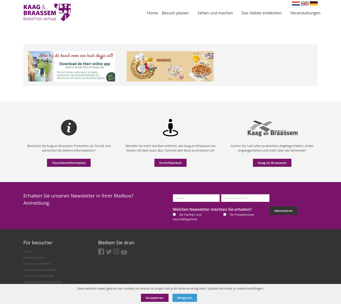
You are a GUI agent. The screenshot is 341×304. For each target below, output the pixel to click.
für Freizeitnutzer (242, 215)
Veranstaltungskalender (40, 270)
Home (27, 251)
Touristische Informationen (42, 282)
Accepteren (155, 298)
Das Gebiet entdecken (39, 276)
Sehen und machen (37, 264)
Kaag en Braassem (272, 162)
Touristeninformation (69, 162)
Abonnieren (283, 210)
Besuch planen (33, 257)
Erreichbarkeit (170, 162)
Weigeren (184, 298)
